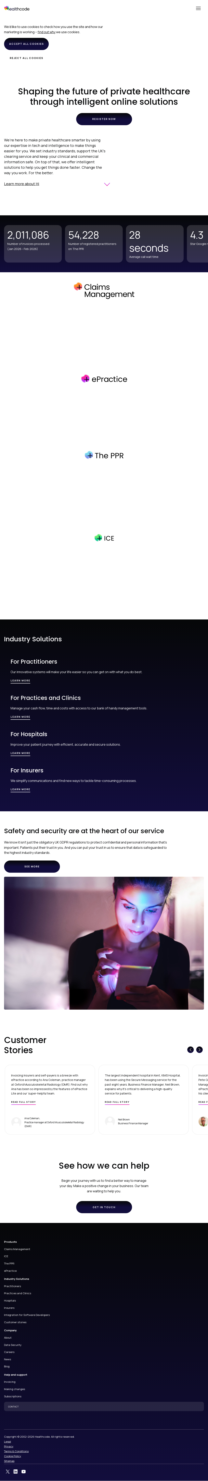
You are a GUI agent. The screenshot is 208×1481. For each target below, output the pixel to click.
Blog (7, 1366)
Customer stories (15, 1322)
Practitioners (12, 1286)
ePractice (10, 1271)
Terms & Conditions (16, 1451)
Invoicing (9, 1382)
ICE (6, 1256)
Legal (7, 1441)
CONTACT (13, 1406)
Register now (104, 119)
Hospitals (10, 1300)
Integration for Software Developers (27, 1315)
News (7, 1359)
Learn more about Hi (21, 183)
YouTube (24, 1471)
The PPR (9, 1263)
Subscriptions (12, 1396)
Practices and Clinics (17, 1293)
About (8, 1337)
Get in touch (104, 1207)
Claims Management (17, 1249)
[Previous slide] (190, 1049)
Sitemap (9, 1461)
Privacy (8, 1446)
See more (35, 869)
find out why (46, 32)
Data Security (13, 1345)
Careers (9, 1352)
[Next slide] (199, 1049)
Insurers (9, 1308)
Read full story (23, 1102)
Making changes (14, 1389)
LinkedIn (16, 1471)
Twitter (8, 1471)
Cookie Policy (12, 1456)
